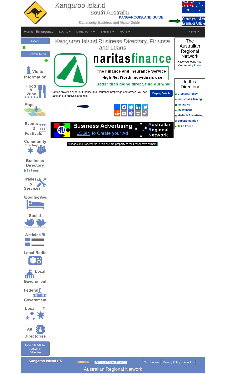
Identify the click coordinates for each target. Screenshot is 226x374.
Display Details (161, 93)
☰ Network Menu (35, 54)
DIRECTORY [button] (85, 31)
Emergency (44, 31)
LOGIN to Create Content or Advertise (35, 348)
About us (189, 362)
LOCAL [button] (65, 31)
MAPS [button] (125, 31)
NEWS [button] (194, 31)
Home (28, 31)
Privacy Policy (171, 362)
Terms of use (152, 362)
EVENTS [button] (107, 31)
